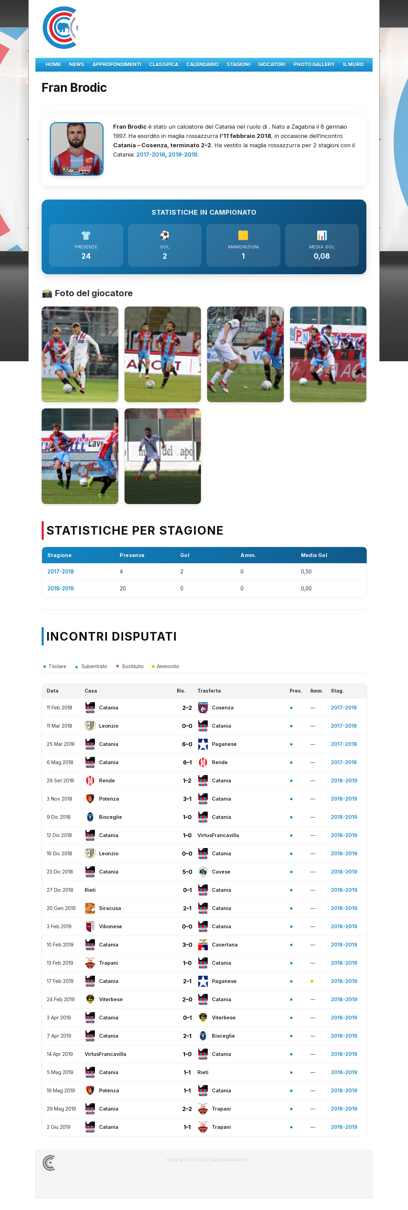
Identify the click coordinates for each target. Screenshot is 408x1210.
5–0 (187, 873)
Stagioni (238, 64)
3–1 (187, 800)
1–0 (187, 818)
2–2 (187, 709)
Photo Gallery (314, 64)
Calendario (202, 64)
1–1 (187, 1073)
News (76, 64)
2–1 (187, 909)
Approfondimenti (117, 64)
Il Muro (353, 64)
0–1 (187, 891)
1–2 (187, 782)
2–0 (187, 1000)
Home (53, 64)
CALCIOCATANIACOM (73, 1164)
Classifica (163, 64)
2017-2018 (150, 154)
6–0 (187, 745)
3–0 (187, 946)
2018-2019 (182, 154)
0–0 (187, 727)
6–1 (187, 763)
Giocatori (271, 64)
